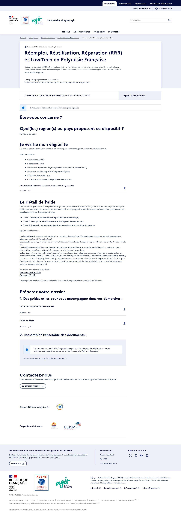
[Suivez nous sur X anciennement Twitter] (130, 455)
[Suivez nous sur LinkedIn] (136, 455)
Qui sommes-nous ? (108, 463)
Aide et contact (107, 454)
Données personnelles (46, 500)
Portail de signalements (127, 500)
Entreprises (109, 4)
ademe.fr (95, 488)
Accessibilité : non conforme (18, 500)
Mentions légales (80, 500)
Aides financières (82, 32)
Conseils (66, 32)
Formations (113, 32)
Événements (99, 32)
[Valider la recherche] (169, 20)
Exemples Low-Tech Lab (30, 272)
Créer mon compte (141, 8)
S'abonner (18, 464)
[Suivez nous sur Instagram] (147, 455)
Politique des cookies (108, 500)
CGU (33, 500)
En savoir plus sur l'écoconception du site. (72, 509)
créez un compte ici (57, 358)
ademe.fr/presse (150, 488)
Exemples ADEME (27, 275)
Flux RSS (103, 459)
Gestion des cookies (64, 500)
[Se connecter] (165, 9)
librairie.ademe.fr (113, 488)
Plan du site (93, 500)
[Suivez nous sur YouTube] (141, 456)
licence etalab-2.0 (92, 503)
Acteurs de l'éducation (161, 4)
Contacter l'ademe (33, 386)
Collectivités (125, 4)
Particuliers (140, 4)
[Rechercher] (151, 20)
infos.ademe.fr (132, 488)
